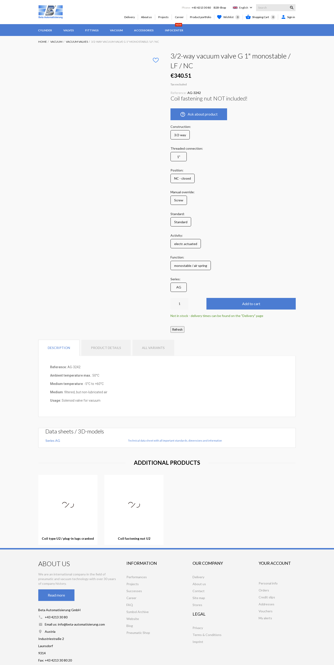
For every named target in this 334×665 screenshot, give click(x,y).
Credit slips (267, 597)
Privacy (198, 628)
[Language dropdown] (246, 7)
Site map (199, 598)
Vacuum (116, 30)
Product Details (106, 348)
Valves (68, 30)
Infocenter (174, 28)
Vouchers (266, 611)
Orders (264, 590)
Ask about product (199, 114)
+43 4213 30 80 (201, 7)
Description (59, 348)
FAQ (129, 605)
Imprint (198, 642)
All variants (153, 348)
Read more (56, 595)
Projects (163, 17)
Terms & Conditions (207, 635)
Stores (197, 605)
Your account (275, 563)
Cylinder (45, 30)
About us (146, 17)
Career (179, 17)
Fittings (92, 30)
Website (132, 619)
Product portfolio (200, 17)
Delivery (129, 17)
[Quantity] (179, 304)
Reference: (178, 93)
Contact (199, 591)
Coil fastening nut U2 (134, 538)
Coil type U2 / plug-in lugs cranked (68, 538)
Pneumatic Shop (138, 633)
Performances (136, 577)
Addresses (266, 604)
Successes (134, 591)
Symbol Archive (137, 612)
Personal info (268, 583)
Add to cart (251, 303)
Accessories (144, 30)
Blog (129, 626)
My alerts (265, 618)
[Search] (275, 7)
